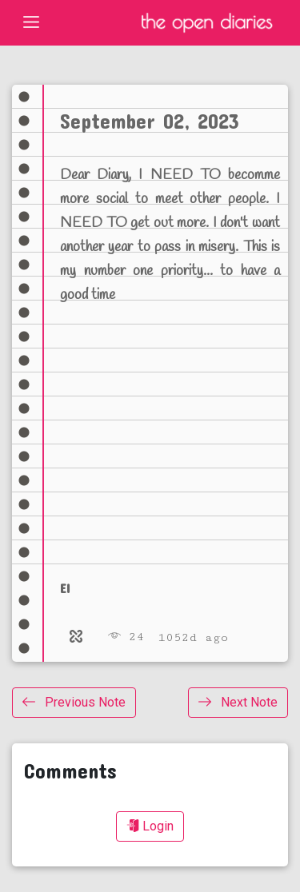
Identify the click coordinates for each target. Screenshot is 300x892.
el (65, 587)
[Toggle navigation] (31, 22)
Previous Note (74, 702)
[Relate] (76, 637)
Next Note (238, 702)
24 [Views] (126, 636)
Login (150, 826)
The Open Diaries (206, 22)
